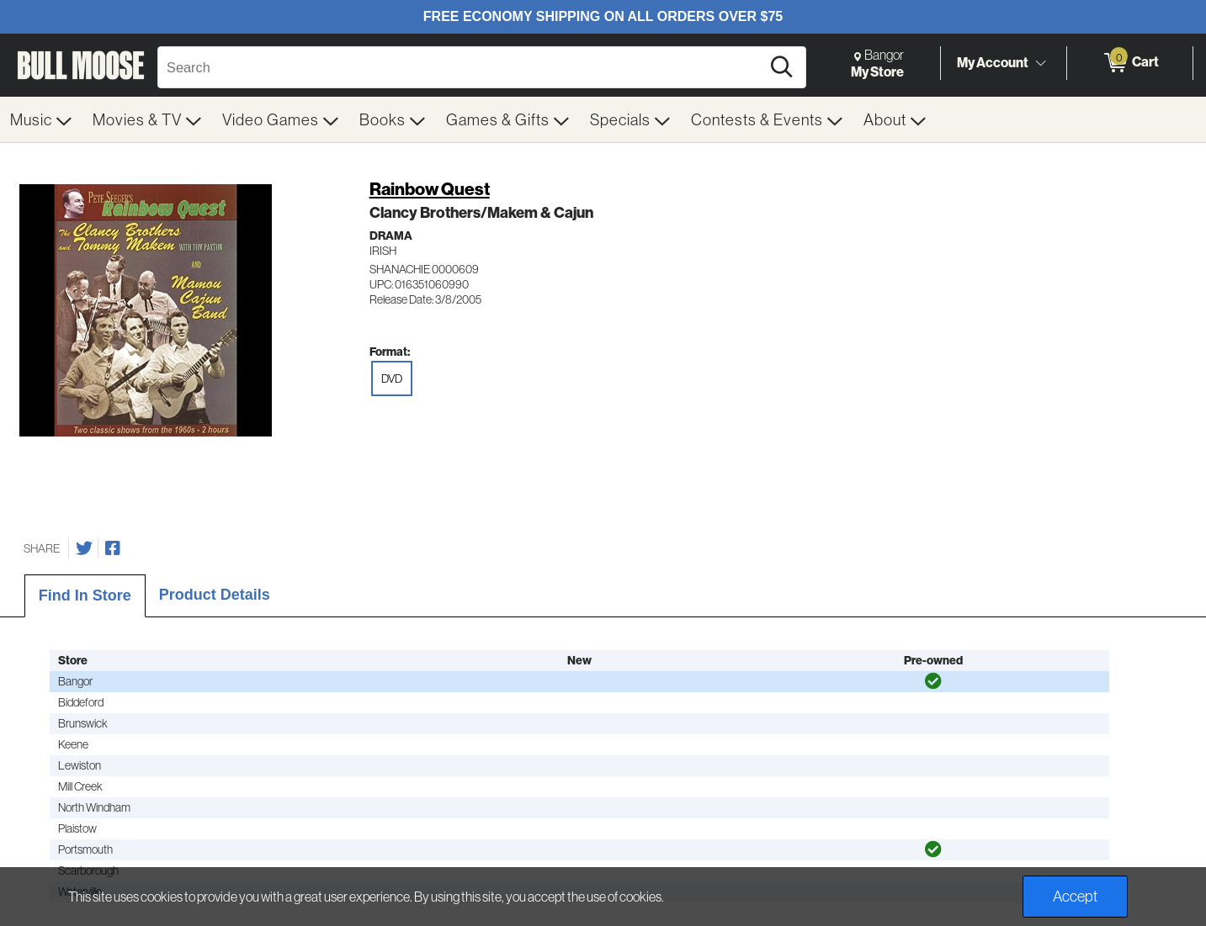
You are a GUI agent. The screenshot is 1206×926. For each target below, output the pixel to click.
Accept (1075, 896)
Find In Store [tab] (85, 595)
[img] (933, 681)
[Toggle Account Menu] (1040, 63)
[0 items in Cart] (1130, 63)
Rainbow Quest (429, 188)
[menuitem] (41, 119)
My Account (992, 62)
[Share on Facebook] (112, 548)
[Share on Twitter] (84, 548)
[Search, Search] (461, 67)
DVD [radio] (391, 378)
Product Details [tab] (214, 594)
